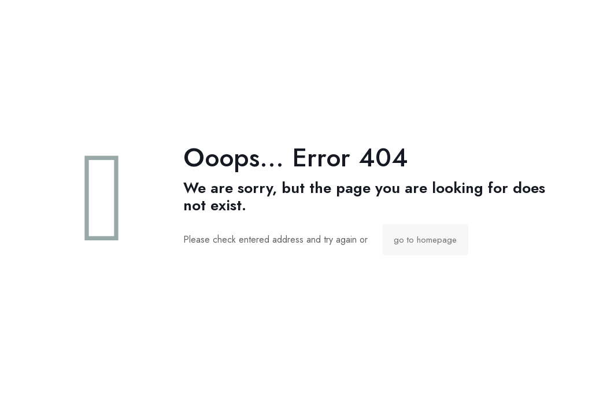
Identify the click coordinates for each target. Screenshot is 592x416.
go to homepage (425, 239)
